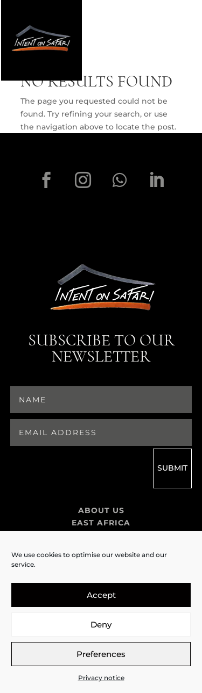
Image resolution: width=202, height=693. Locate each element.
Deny (101, 624)
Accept (101, 595)
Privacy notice (101, 678)
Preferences (101, 654)
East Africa (101, 525)
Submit (172, 469)
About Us (101, 512)
